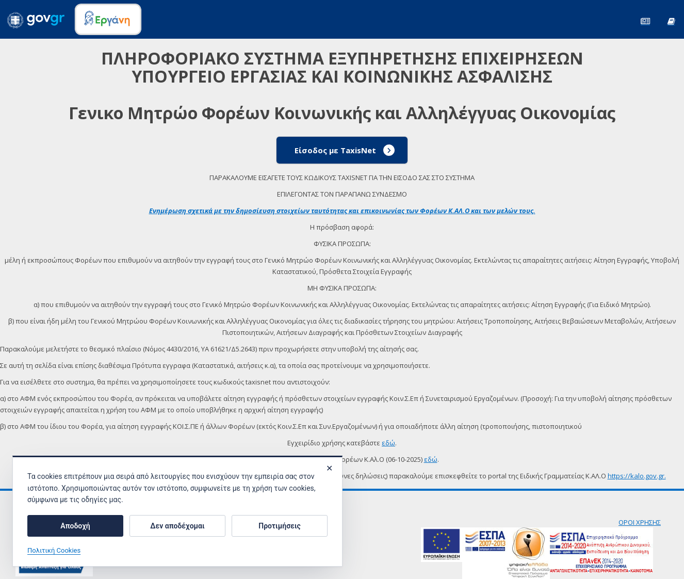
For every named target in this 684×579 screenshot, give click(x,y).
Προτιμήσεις (279, 526)
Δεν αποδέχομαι (177, 526)
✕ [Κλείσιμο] (329, 468)
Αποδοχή (75, 526)
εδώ (388, 442)
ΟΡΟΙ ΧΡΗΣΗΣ (639, 522)
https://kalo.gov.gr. (637, 475)
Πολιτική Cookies (53, 550)
